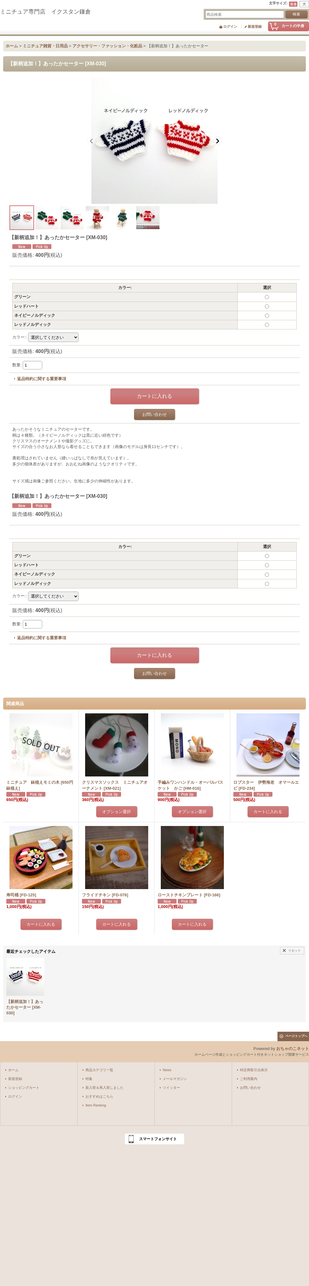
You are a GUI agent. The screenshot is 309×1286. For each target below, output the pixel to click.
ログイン (230, 26)
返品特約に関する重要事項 (41, 378)
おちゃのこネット (292, 1048)
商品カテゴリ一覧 (99, 1070)
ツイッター (171, 1087)
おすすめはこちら (99, 1096)
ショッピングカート (23, 1087)
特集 (88, 1079)
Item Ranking (95, 1105)
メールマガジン (175, 1079)
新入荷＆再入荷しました (104, 1087)
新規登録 (255, 26)
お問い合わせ (154, 414)
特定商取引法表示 (254, 1070)
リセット (294, 950)
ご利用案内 (248, 1079)
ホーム (13, 1070)
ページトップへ (296, 1036)
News (167, 1070)
